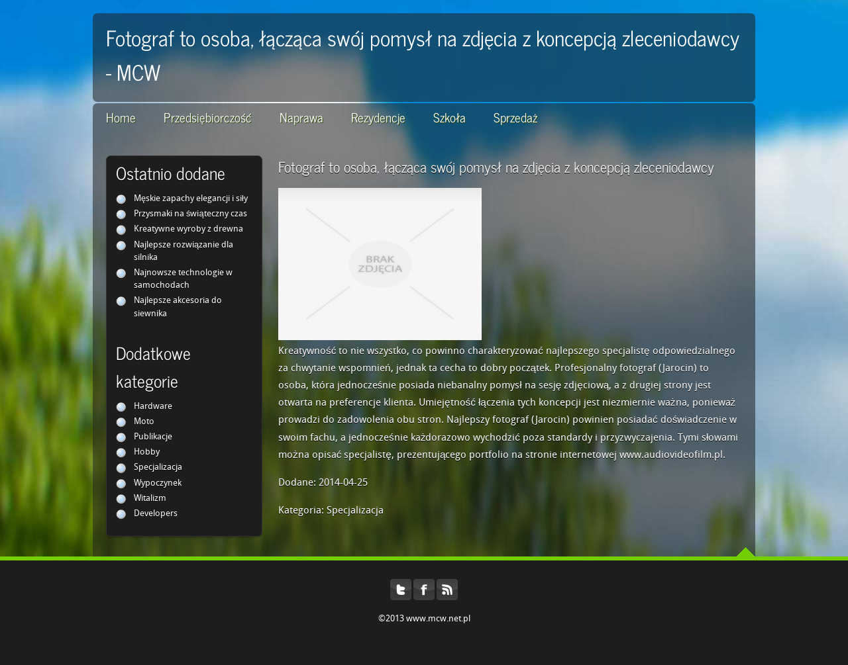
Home (121, 117)
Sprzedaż (515, 117)
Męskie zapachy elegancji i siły (191, 199)
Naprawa (301, 117)
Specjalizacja (158, 467)
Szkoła (449, 117)
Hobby (147, 452)
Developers (156, 514)
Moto (144, 422)
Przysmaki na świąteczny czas (190, 214)
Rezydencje (378, 117)
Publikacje (153, 437)
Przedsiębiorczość (208, 117)
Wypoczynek (158, 483)
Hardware (153, 406)
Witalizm (150, 498)
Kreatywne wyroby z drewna (188, 229)
